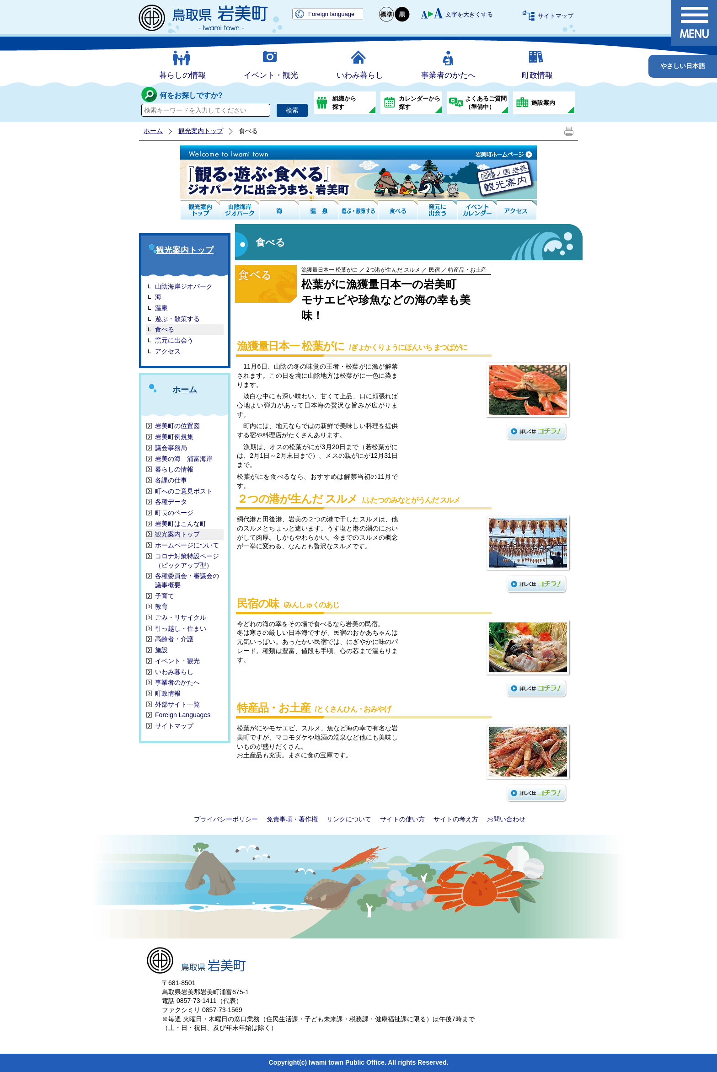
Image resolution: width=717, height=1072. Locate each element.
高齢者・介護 (174, 639)
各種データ (171, 501)
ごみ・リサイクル (180, 617)
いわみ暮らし (360, 75)
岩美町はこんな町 (180, 523)
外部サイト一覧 (177, 704)
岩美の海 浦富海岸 (184, 458)
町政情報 (537, 75)
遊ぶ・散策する (177, 318)
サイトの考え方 (455, 819)
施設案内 (543, 102)
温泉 (161, 307)
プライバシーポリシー (226, 819)
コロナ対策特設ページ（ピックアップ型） (187, 560)
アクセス (168, 351)
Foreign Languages (182, 714)
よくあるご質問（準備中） (486, 102)
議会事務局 (171, 447)
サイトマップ (555, 15)
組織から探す (344, 102)
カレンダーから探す (419, 102)
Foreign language (331, 14)
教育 (161, 606)
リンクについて (348, 819)
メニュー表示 (694, 23)
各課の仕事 (171, 480)
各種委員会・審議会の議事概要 (187, 580)
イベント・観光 (271, 75)
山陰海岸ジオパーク (184, 286)
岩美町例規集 (174, 436)
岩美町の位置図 (177, 425)
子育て (164, 596)
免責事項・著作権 (292, 819)
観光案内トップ (200, 130)
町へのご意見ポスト (184, 491)
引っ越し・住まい (180, 628)
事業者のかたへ (448, 75)
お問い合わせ (506, 819)
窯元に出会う (174, 340)
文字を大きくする (469, 14)
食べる (164, 329)
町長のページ (174, 512)
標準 (387, 14)
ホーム (153, 130)
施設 (161, 650)
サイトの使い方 (402, 819)
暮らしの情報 (182, 75)
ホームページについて (187, 545)
